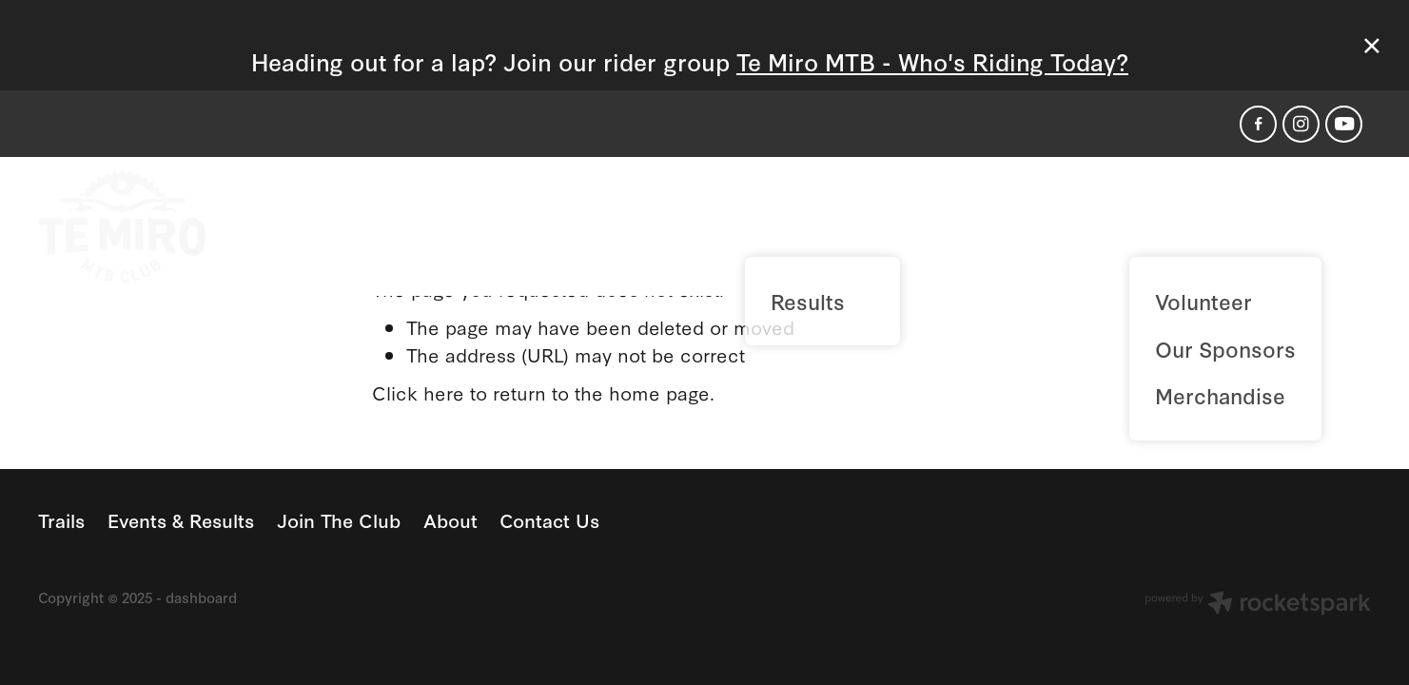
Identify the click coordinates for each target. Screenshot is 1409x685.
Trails (687, 224)
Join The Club (1029, 224)
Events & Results (837, 224)
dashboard (201, 597)
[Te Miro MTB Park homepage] (171, 226)
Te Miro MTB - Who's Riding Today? (932, 61)
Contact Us (1295, 224)
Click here (418, 392)
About (1168, 224)
